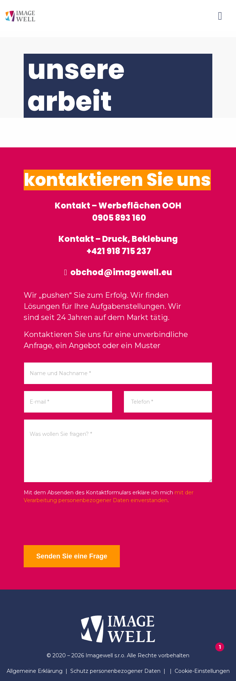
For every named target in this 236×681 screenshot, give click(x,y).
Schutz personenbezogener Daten (115, 671)
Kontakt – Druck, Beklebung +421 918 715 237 (118, 245)
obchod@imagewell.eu (118, 272)
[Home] (20, 15)
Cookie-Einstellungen (202, 671)
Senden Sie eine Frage (71, 556)
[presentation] (80, 524)
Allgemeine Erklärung (35, 671)
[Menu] (220, 16)
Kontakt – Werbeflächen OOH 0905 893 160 (118, 212)
